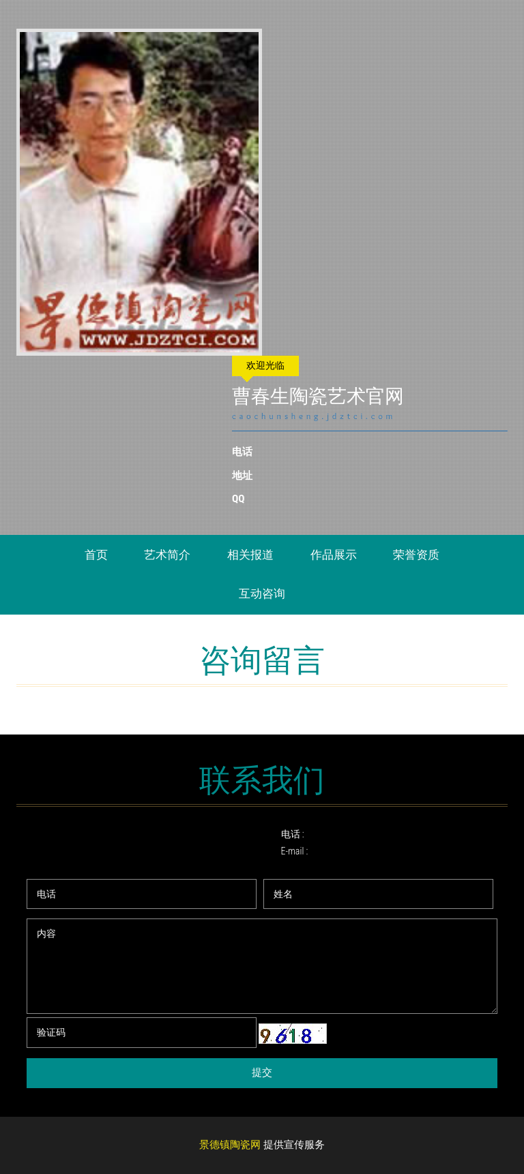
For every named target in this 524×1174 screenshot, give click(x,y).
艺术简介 (167, 554)
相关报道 (250, 554)
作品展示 (333, 554)
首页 (96, 554)
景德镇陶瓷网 (230, 1145)
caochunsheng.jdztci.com (315, 416)
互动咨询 (262, 593)
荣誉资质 (416, 554)
